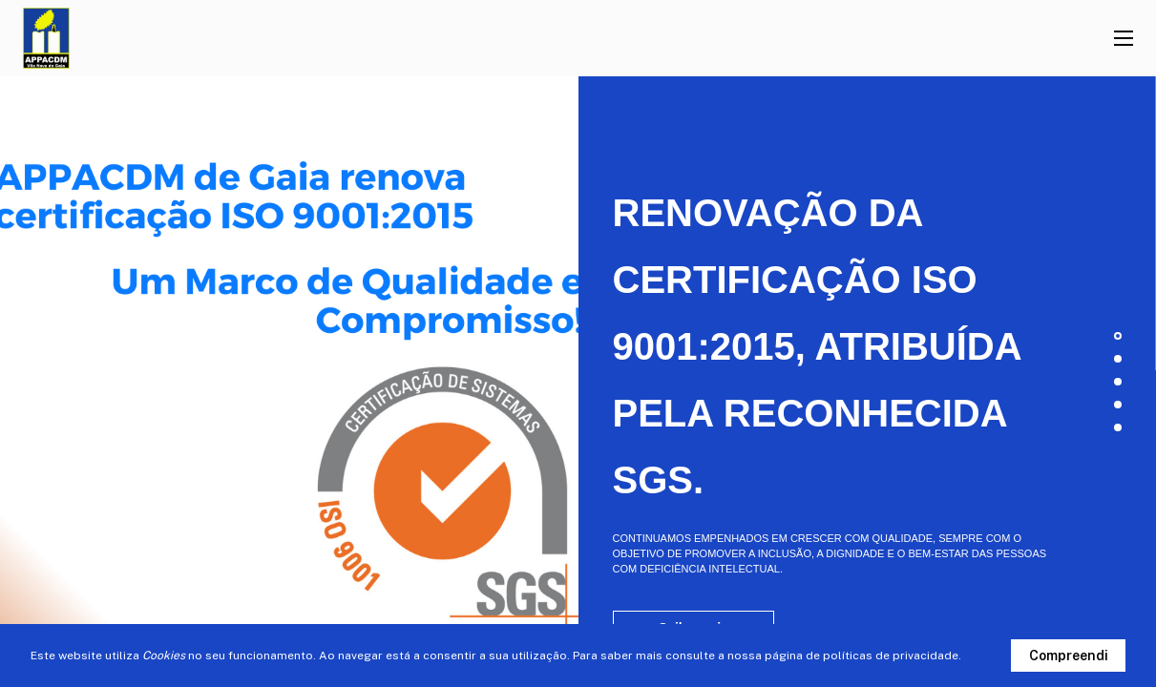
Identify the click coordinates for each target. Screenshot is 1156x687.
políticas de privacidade (890, 655)
